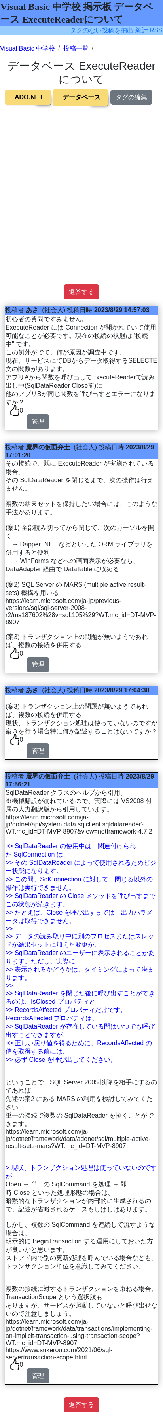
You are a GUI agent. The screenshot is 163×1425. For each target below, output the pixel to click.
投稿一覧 (76, 48)
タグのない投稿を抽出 (101, 30)
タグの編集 (131, 97)
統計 (141, 30)
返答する (81, 291)
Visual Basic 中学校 (27, 48)
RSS (156, 30)
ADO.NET (29, 97)
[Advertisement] (81, 202)
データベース (81, 97)
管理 (38, 421)
